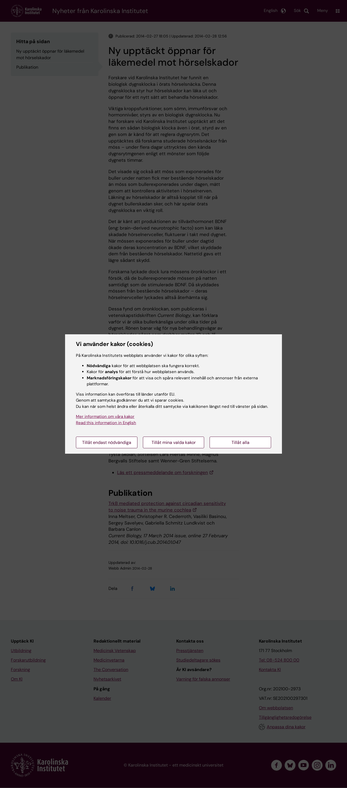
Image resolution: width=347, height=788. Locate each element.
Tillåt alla (240, 442)
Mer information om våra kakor (105, 416)
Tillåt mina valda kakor (174, 442)
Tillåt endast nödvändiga (106, 442)
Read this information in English (106, 422)
